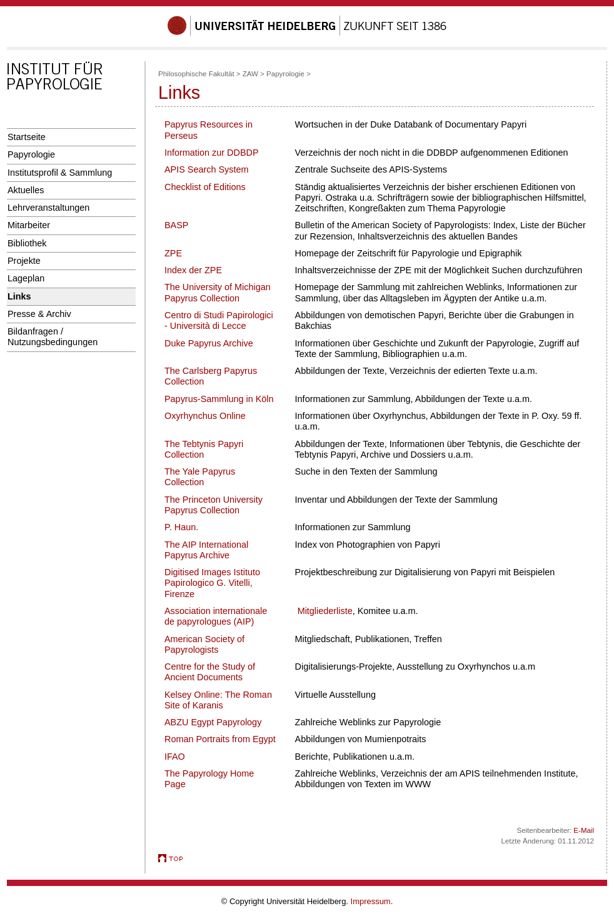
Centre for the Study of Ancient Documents (209, 672)
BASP (176, 225)
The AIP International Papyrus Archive (206, 550)
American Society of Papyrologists (204, 644)
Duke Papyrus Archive (208, 343)
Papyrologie (31, 154)
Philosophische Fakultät (196, 74)
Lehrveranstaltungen (48, 208)
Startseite (27, 137)
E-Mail (583, 830)
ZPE (173, 253)
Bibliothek (27, 243)
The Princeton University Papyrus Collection (213, 505)
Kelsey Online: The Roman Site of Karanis (218, 700)
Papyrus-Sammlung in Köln (219, 399)
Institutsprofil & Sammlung (60, 173)
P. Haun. (181, 527)
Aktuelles (26, 190)
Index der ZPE (193, 270)
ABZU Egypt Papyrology (212, 722)
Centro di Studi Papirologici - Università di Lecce (218, 320)
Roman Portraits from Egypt (220, 739)
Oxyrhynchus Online (205, 416)
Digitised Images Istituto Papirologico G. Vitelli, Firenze (212, 583)
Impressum (371, 901)
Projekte (24, 261)
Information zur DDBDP (211, 153)
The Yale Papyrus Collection (199, 476)
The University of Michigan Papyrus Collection (217, 292)
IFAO (174, 757)
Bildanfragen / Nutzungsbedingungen (53, 336)
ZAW (250, 74)
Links (19, 296)
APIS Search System (206, 169)
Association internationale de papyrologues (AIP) (215, 616)
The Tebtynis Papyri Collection (203, 449)
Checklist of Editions (205, 187)
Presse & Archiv (39, 314)
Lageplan (26, 278)
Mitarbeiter (29, 225)
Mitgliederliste (325, 611)
